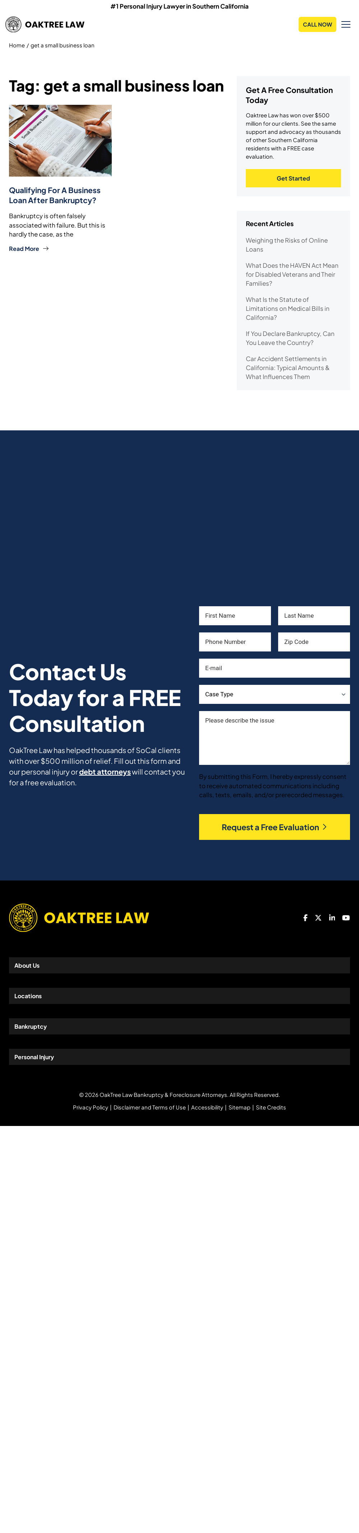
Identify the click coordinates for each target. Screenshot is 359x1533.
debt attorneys (105, 771)
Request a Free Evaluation (275, 827)
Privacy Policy (90, 1107)
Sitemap (239, 1107)
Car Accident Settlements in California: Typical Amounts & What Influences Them (288, 367)
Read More (29, 248)
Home (17, 45)
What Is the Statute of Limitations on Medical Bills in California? (288, 308)
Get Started (293, 178)
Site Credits (271, 1107)
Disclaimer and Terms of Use (150, 1107)
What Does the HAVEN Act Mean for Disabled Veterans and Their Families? (292, 274)
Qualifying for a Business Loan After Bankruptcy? (55, 195)
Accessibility (207, 1107)
